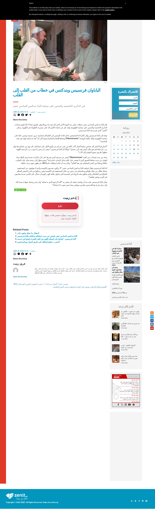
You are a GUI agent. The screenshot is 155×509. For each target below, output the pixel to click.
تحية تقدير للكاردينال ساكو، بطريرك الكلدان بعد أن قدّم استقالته (129, 358)
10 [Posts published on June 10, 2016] (130, 145)
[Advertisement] (126, 50)
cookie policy (110, 10)
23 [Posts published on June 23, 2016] (126, 154)
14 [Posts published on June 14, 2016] (118, 149)
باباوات (33, 112)
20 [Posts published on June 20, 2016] (114, 154)
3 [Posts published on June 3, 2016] (129, 141)
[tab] (119, 377)
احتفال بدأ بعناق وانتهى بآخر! (28, 233)
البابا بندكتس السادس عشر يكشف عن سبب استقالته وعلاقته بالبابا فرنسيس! (47, 236)
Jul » (118, 163)
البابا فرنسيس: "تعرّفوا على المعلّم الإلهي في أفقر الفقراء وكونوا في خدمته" (47, 239)
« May (114, 163)
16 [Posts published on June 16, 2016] (126, 149)
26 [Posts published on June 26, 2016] (138, 154)
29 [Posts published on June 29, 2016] (122, 158)
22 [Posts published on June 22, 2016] (122, 154)
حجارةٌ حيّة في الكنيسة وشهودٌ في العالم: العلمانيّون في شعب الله (117, 253)
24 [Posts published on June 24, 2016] (130, 154)
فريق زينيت (41, 112)
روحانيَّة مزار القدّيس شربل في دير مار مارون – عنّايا (129, 336)
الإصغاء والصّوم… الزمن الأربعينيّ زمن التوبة (128, 347)
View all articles (20, 277)
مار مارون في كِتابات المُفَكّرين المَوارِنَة (130, 325)
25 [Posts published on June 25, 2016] (134, 154)
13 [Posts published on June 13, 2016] (114, 149)
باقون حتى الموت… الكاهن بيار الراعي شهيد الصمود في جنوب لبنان (130, 314)
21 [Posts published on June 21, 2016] (118, 154)
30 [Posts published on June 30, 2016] (126, 158)
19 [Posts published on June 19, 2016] (138, 149)
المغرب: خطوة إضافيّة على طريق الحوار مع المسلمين (38, 242)
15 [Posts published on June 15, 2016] (122, 149)
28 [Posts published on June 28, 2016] (118, 158)
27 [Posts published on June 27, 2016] (114, 158)
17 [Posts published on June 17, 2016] (130, 149)
